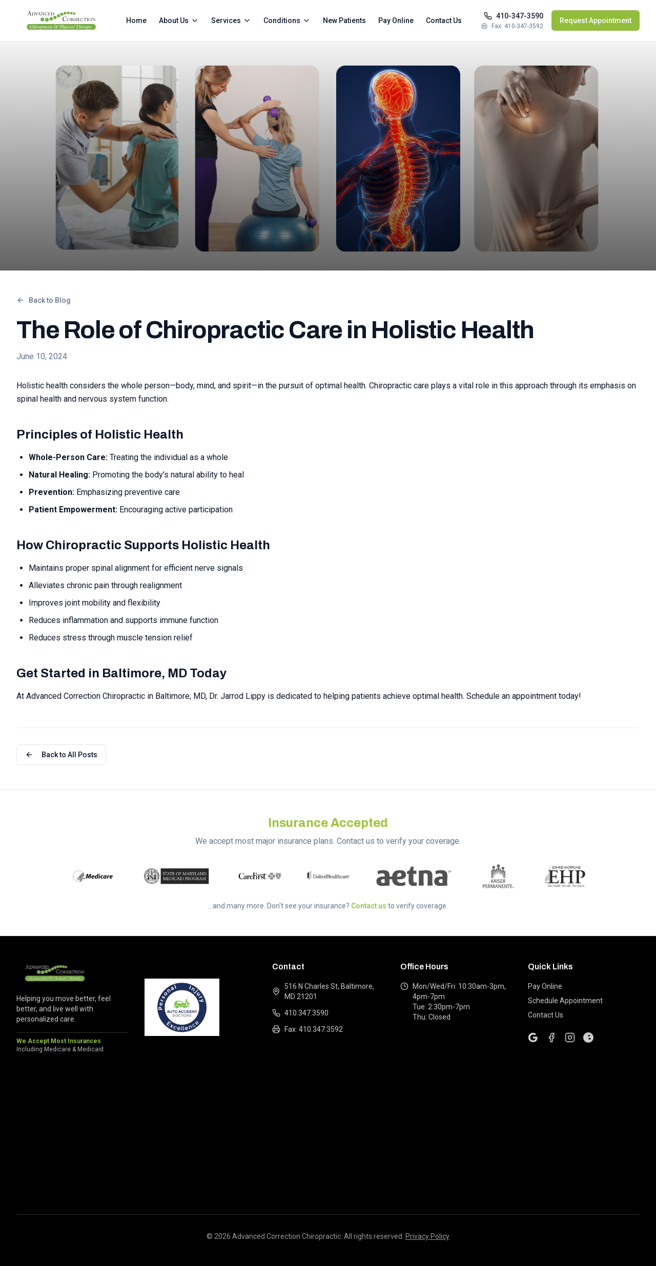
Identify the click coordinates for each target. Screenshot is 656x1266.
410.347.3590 (300, 1013)
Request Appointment (595, 20)
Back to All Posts (61, 755)
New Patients (344, 20)
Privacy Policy (427, 1236)
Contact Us (444, 20)
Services (231, 20)
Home (136, 20)
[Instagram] (570, 1037)
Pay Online (396, 20)
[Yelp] (588, 1037)
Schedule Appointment (565, 1001)
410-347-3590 (513, 16)
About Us (179, 20)
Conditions (287, 20)
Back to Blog (43, 300)
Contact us (368, 906)
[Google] (533, 1037)
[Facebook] (551, 1037)
